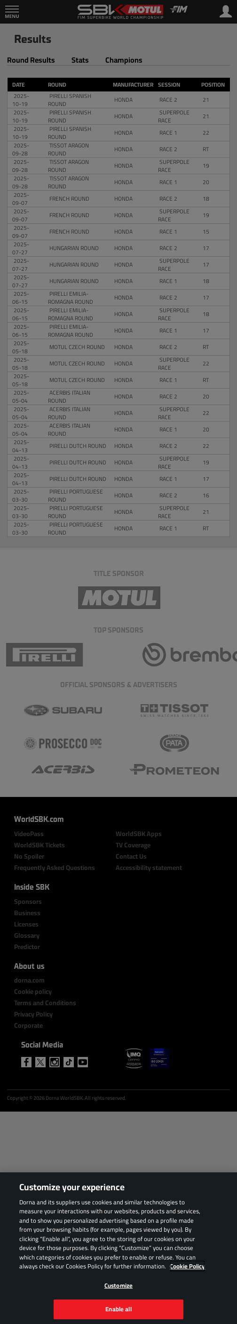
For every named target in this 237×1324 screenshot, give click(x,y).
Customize (118, 1285)
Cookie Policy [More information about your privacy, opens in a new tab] (187, 1266)
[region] (118, 1248)
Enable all (118, 1309)
